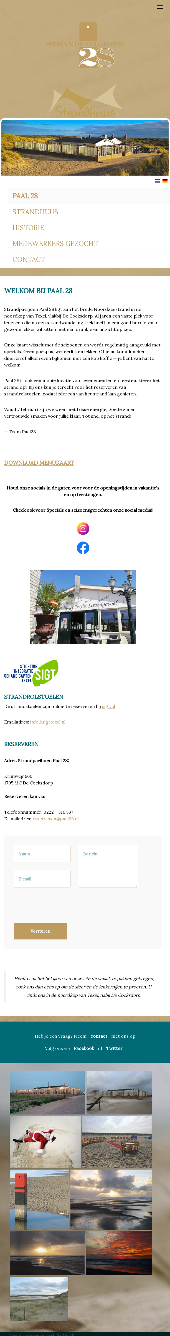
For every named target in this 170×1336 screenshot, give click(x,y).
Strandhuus (35, 212)
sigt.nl (108, 706)
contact (98, 1036)
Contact (28, 259)
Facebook (84, 1048)
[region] (85, 74)
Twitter (114, 1048)
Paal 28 (25, 196)
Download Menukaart (39, 462)
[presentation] (56, 908)
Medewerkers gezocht (55, 243)
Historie (28, 227)
